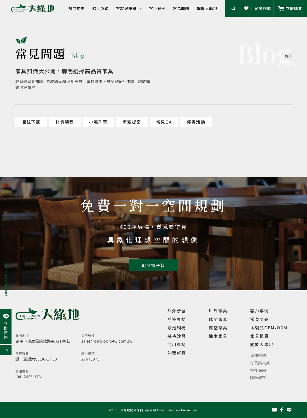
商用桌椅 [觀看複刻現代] (176, 344)
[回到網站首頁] (32, 8)
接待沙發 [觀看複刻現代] (176, 336)
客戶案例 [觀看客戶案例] (259, 311)
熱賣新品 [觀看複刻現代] (176, 353)
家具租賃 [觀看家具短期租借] (259, 336)
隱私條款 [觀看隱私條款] (258, 377)
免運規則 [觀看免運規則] (258, 355)
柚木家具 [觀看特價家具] (218, 336)
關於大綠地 (207, 8)
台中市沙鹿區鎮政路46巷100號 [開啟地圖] (42, 341)
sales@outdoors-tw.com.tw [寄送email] (106, 341)
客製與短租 (129, 8)
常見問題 (181, 8)
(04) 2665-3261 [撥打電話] (29, 376)
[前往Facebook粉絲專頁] (281, 409)
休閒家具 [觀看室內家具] (218, 319)
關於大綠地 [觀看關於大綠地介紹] (262, 344)
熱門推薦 (76, 8)
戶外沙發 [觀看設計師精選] (176, 311)
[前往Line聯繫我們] (290, 8)
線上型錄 (100, 8)
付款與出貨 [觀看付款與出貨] (260, 363)
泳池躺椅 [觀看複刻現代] (176, 328)
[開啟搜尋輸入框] (233, 8)
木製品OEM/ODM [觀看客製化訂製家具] (269, 328)
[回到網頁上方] (6, 350)
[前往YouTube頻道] (274, 409)
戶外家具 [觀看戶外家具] (218, 311)
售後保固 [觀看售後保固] (258, 370)
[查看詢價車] (257, 8)
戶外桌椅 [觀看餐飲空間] (176, 319)
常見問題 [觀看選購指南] (259, 319)
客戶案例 (157, 8)
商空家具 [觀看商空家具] (218, 328)
